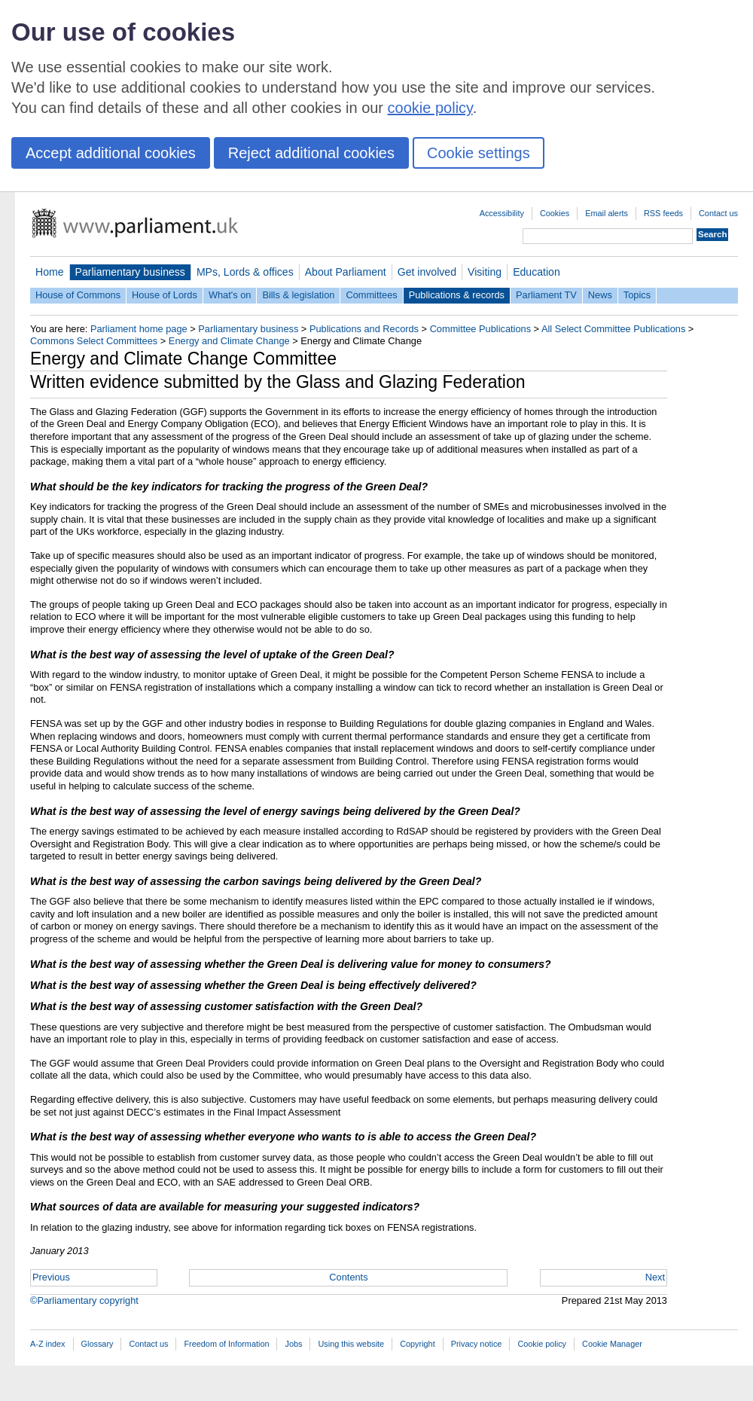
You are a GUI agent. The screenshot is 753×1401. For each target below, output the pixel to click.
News (600, 295)
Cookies (554, 213)
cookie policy (430, 107)
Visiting (484, 272)
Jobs (293, 1343)
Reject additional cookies (311, 153)
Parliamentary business (130, 272)
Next (655, 1277)
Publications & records (457, 295)
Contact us (718, 213)
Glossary (97, 1343)
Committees (371, 295)
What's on (230, 295)
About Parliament (345, 272)
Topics (637, 295)
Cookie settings (478, 153)
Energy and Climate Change (229, 340)
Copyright (417, 1343)
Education (536, 272)
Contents (348, 1277)
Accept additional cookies (111, 153)
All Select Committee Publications (613, 328)
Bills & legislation (298, 295)
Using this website (351, 1343)
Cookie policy (541, 1343)
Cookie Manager (612, 1343)
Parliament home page (138, 328)
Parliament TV (546, 295)
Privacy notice (476, 1343)
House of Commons (77, 295)
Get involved (427, 272)
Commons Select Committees (93, 340)
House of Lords (164, 295)
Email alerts (606, 213)
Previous (51, 1277)
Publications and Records (364, 328)
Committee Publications (480, 328)
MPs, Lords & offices (245, 272)
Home (49, 272)
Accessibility (502, 213)
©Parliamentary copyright (84, 1300)
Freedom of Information (226, 1343)
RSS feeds (663, 213)
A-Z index (48, 1343)
